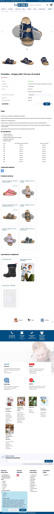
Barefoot (31, 407)
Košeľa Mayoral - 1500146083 (8, 285)
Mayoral (4, 9)
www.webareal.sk (31, 512)
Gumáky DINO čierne (6, 259)
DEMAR (4, 482)
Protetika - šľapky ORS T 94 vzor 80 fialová (9, 229)
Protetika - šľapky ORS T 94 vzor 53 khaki (27, 205)
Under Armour (42, 9)
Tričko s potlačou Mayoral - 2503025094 (26, 260)
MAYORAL (5, 484)
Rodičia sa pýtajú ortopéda (8, 410)
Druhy (23, 9)
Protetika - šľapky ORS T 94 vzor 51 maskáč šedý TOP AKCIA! (10, 205)
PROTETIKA (5, 485)
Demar (31, 366)
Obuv (35, 9)
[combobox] (40, 95)
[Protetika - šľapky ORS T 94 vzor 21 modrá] (27, 31)
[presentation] (2, 31)
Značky (29, 9)
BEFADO (4, 481)
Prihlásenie (41, 0)
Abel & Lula (17, 9)
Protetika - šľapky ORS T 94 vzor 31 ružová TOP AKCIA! (9, 181)
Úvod (3, 11)
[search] (40, 5)
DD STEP (4, 487)
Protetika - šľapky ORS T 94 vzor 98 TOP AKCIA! (27, 229)
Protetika (10, 9)
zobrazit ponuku (7, 372)
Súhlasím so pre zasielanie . (38, 464)
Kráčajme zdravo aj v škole (20, 409)
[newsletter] (49, 461)
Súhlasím (22, 510)
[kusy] (38, 104)
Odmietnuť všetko (13, 510)
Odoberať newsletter (12, 458)
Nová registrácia (49, 0)
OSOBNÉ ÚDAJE (34, 475)
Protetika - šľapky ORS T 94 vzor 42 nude (27, 181)
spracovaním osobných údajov (35, 464)
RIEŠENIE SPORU (34, 491)
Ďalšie (49, 9)
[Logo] (8, 5)
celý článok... (9, 423)
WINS (4, 488)
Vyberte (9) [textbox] (31, 94)
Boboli (31, 384)
